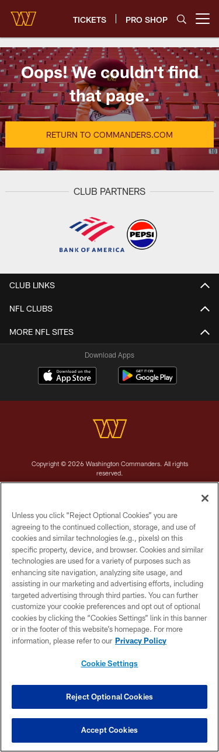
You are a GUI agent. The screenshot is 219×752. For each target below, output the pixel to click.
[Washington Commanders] (109, 430)
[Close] (205, 499)
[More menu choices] (203, 19)
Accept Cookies (109, 731)
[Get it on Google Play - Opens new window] (147, 381)
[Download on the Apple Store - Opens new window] (67, 377)
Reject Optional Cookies (109, 697)
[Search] (181, 19)
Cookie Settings (109, 664)
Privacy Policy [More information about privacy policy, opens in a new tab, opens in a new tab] (140, 641)
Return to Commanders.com (109, 134)
